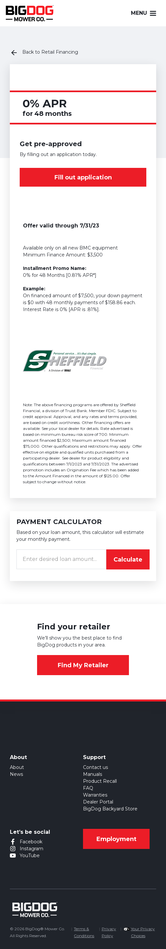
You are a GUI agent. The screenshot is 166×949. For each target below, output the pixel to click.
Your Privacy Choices (143, 932)
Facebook (31, 842)
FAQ (88, 788)
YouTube (30, 855)
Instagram (31, 849)
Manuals (92, 774)
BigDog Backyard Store (110, 809)
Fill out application (83, 177)
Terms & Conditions (84, 932)
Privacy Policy (109, 932)
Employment (116, 839)
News (16, 774)
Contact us (95, 767)
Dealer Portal (98, 802)
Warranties (95, 795)
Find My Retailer (83, 665)
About (17, 767)
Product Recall (100, 781)
